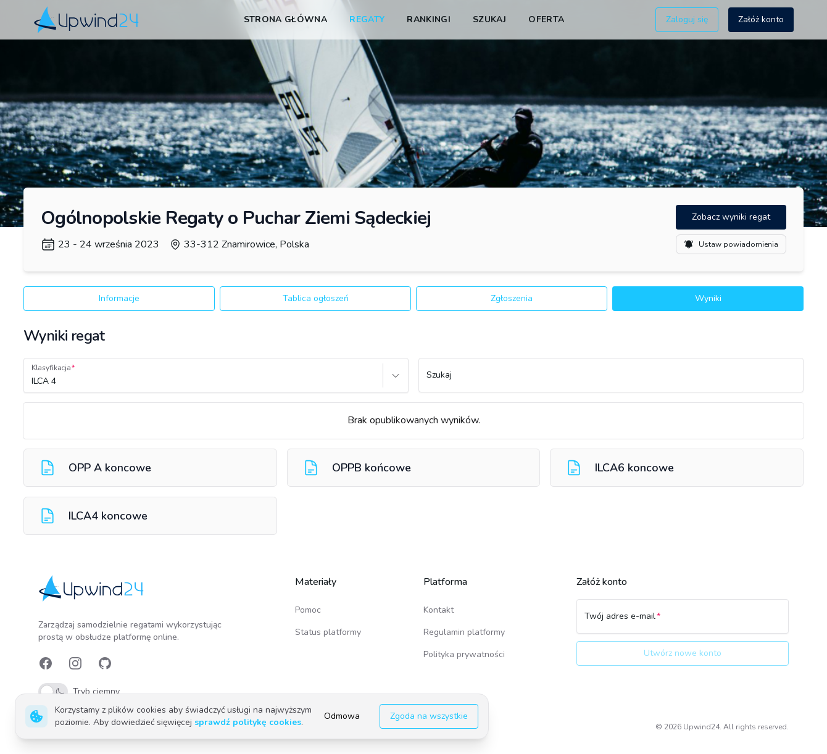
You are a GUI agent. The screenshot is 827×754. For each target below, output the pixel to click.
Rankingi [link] (429, 19)
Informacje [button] (119, 298)
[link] (87, 19)
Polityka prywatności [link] (464, 654)
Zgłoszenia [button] (512, 298)
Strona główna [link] (286, 19)
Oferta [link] (546, 19)
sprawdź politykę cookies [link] (247, 722)
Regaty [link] (366, 19)
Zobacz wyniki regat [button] (731, 217)
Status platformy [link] (328, 632)
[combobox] (32, 381)
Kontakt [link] (438, 610)
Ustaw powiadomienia (731, 244)
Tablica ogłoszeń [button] (316, 298)
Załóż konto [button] (761, 19)
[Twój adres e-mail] (682, 622)
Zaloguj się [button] (687, 19)
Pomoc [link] (308, 610)
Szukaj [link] (489, 19)
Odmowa (342, 716)
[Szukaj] (611, 381)
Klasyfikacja (51, 368)
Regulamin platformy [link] (464, 632)
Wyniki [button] (708, 298)
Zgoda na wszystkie (429, 716)
